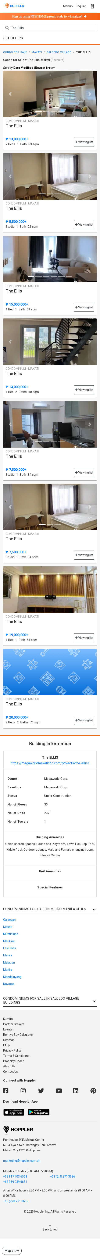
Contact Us (10, 1071)
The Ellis (14, 125)
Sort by (29, 67)
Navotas (8, 984)
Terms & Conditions (16, 1055)
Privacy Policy (12, 1050)
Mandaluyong (12, 977)
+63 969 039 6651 (15, 1181)
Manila (7, 955)
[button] (10, 94)
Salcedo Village (59, 52)
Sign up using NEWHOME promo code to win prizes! (49, 16)
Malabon (9, 962)
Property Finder (13, 1061)
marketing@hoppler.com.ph (21, 1160)
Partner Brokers (13, 1024)
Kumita (8, 1019)
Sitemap (9, 1040)
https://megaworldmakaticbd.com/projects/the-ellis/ (50, 763)
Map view (11, 1251)
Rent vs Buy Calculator (18, 1034)
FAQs (6, 1045)
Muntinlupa (10, 934)
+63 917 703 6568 (15, 1176)
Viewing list (84, 142)
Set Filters (13, 38)
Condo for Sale (15, 52)
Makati (37, 52)
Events (7, 1029)
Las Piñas (9, 948)
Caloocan (9, 919)
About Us (9, 1066)
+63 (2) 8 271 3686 (62, 1176)
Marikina (9, 941)
